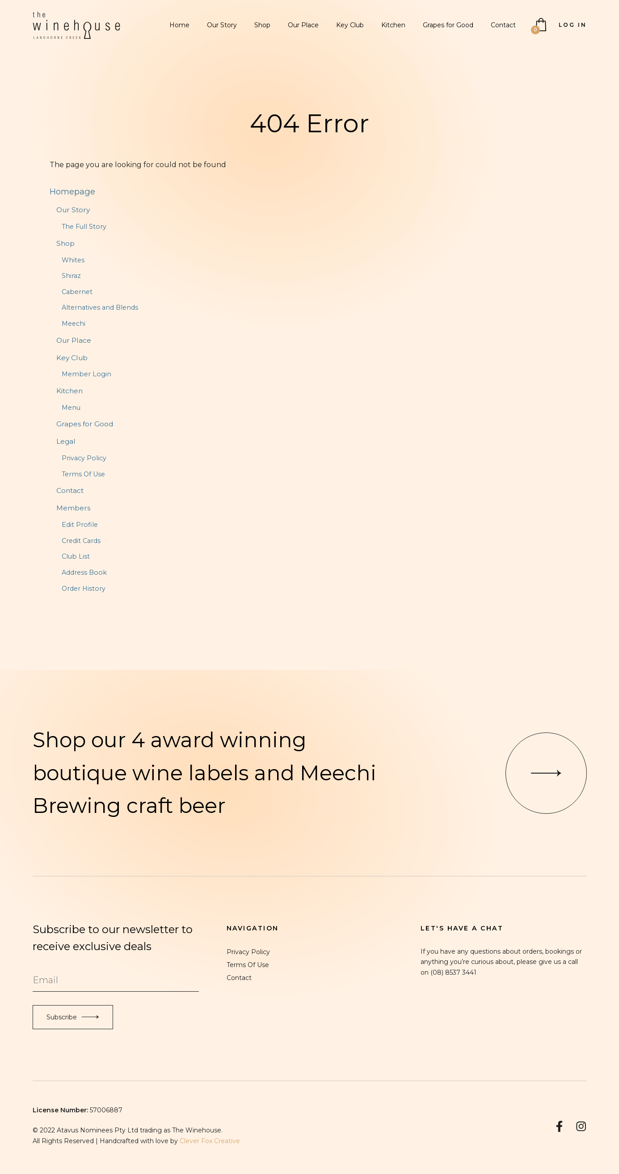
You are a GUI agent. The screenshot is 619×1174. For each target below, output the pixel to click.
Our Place (303, 25)
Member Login (86, 374)
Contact (503, 25)
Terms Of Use (83, 474)
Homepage (72, 191)
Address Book (84, 572)
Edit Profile (80, 525)
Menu (71, 408)
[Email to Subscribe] (116, 980)
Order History (83, 589)
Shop (262, 25)
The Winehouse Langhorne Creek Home (76, 25)
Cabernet (77, 292)
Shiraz (71, 276)
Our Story (222, 25)
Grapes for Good (448, 25)
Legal (66, 441)
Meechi (73, 324)
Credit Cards (81, 541)
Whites (73, 260)
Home (179, 25)
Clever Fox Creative (210, 1141)
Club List (76, 556)
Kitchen (393, 25)
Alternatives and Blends (100, 307)
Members (73, 508)
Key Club (350, 25)
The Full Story (84, 227)
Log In (573, 24)
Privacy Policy (84, 458)
